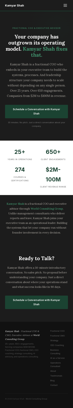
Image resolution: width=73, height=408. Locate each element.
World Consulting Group (36, 399)
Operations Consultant (55, 364)
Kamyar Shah (14, 5)
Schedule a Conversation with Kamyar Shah (36, 111)
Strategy (54, 340)
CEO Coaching (57, 345)
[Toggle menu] (65, 5)
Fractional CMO (57, 336)
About (53, 371)
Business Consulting (55, 352)
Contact (54, 385)
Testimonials (56, 376)
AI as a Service (57, 358)
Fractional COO (57, 331)
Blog (52, 380)
